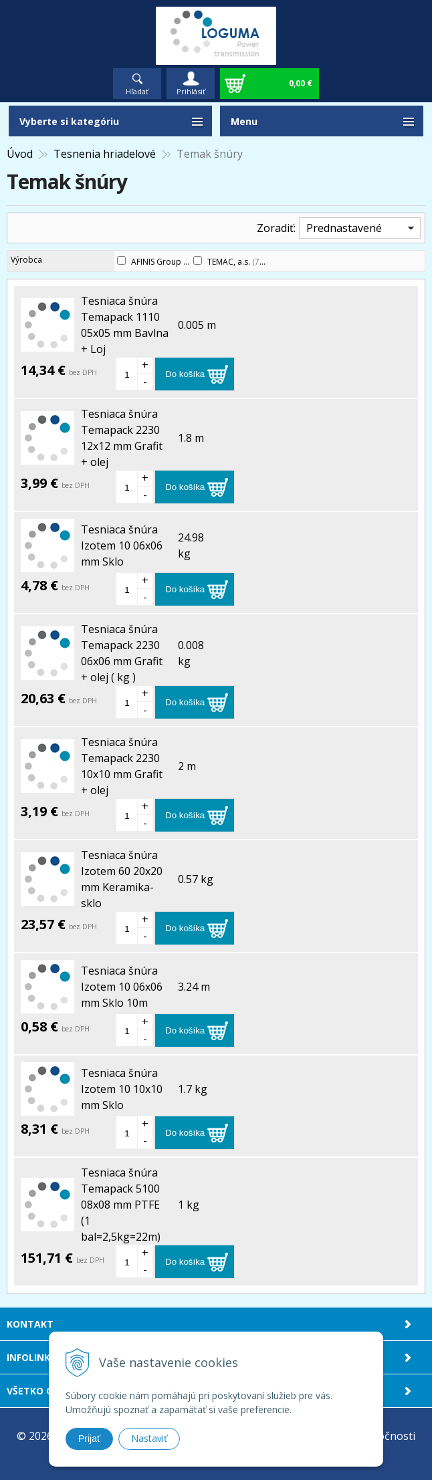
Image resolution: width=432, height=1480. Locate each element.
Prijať (89, 1438)
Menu (244, 121)
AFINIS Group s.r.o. (172, 261)
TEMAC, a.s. (234, 261)
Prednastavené (344, 228)
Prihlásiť (191, 91)
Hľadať (137, 91)
